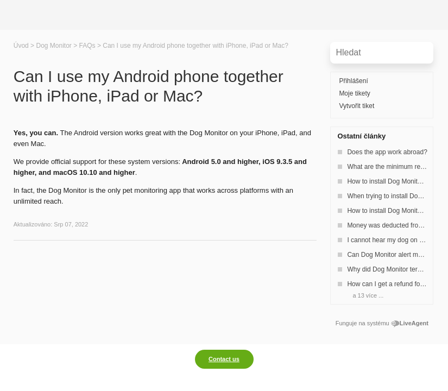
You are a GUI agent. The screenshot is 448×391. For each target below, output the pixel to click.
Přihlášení (353, 81)
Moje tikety (354, 93)
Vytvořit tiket (356, 106)
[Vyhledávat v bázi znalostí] (381, 53)
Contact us (224, 359)
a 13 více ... (367, 295)
